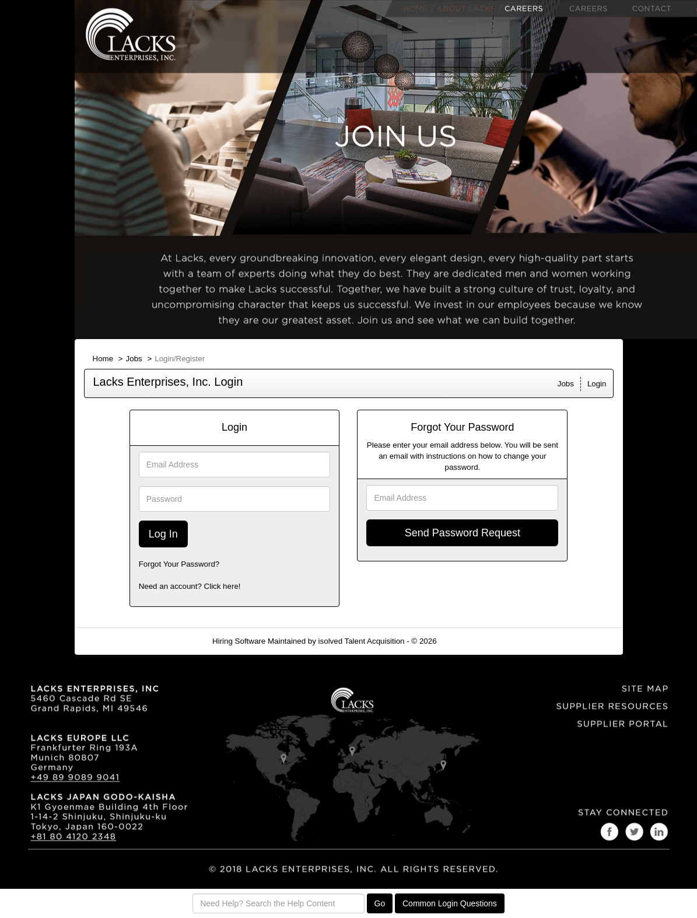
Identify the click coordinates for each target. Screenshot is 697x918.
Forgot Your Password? (179, 564)
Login (597, 383)
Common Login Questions (449, 903)
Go (380, 903)
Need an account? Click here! (190, 586)
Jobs (134, 358)
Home (103, 358)
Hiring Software (238, 641)
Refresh (471, 641)
